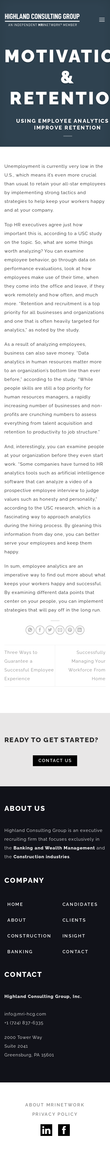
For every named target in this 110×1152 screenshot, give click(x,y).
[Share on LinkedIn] (79, 630)
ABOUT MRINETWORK (54, 1105)
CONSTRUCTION (29, 936)
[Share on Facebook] (40, 630)
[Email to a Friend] (60, 630)
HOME (15, 904)
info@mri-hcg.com (25, 1014)
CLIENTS (74, 920)
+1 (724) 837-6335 (23, 1022)
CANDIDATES (80, 904)
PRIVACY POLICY (55, 1114)
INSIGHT (74, 936)
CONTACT (75, 951)
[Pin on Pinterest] (70, 630)
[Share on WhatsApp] (30, 630)
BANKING (20, 951)
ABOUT (16, 920)
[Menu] (102, 20)
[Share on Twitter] (50, 630)
